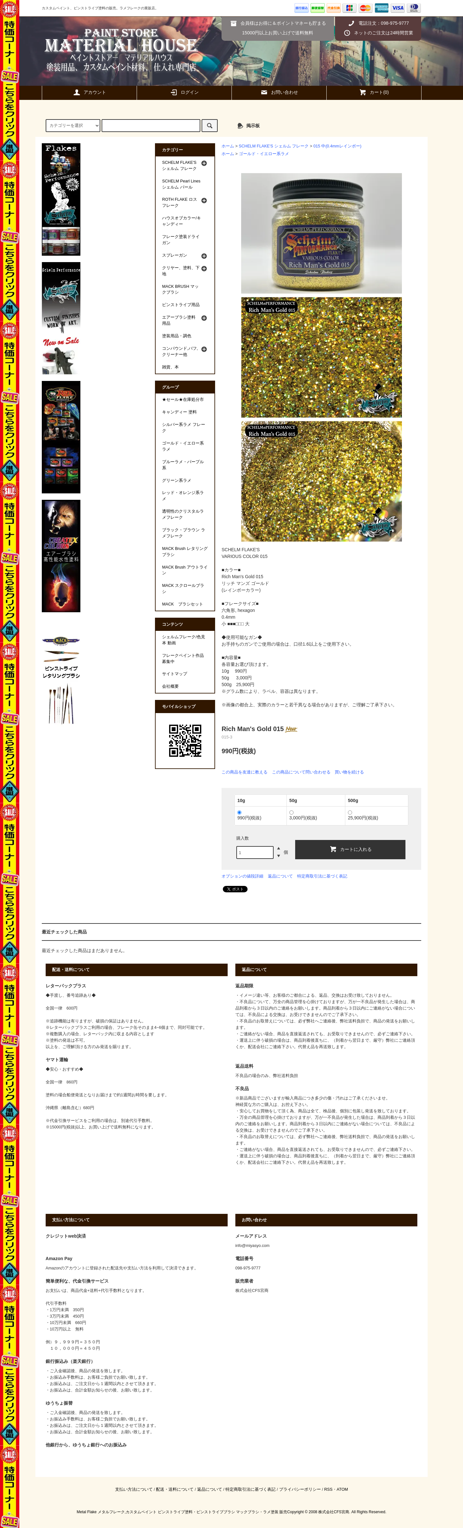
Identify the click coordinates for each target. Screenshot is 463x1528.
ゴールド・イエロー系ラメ (264, 154)
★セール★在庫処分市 (183, 399)
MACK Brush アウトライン (184, 570)
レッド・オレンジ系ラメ (183, 495)
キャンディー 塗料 (179, 412)
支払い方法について (134, 1489)
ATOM (342, 1489)
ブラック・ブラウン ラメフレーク (183, 533)
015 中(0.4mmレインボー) (337, 146)
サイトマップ (174, 674)
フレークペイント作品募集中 (183, 658)
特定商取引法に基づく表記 (322, 876)
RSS (328, 1489)
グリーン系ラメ (176, 480)
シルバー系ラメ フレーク (183, 427)
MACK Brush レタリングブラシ (184, 551)
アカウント (89, 92)
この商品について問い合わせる (301, 772)
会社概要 (170, 686)
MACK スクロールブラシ (183, 588)
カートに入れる (350, 849)
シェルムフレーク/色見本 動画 (183, 640)
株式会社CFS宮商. (334, 1512)
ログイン (184, 92)
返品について (280, 876)
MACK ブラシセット (182, 604)
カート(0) (374, 92)
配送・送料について (175, 1489)
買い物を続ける (349, 772)
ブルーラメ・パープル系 (183, 465)
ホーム (228, 146)
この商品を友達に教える (245, 772)
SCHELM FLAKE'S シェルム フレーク (274, 146)
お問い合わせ (279, 92)
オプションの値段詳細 (242, 876)
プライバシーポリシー (300, 1489)
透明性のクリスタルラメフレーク (183, 514)
